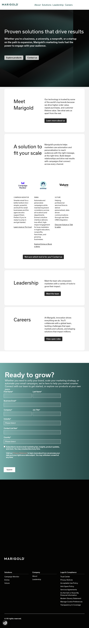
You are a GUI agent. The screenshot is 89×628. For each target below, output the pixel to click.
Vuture (7, 583)
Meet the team (52, 294)
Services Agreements (68, 590)
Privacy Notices (66, 580)
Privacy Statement (20, 453)
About (37, 5)
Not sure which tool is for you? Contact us (43, 257)
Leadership (58, 5)
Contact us (32, 58)
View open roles (53, 339)
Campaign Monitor (11, 577)
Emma (6, 580)
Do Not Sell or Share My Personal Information (69, 594)
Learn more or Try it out (23, 227)
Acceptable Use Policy (69, 583)
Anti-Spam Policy (67, 586)
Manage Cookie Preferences (71, 602)
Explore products (14, 58)
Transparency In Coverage (70, 605)
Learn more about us (55, 120)
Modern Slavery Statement (70, 598)
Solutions (46, 5)
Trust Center (65, 577)
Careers (69, 5)
